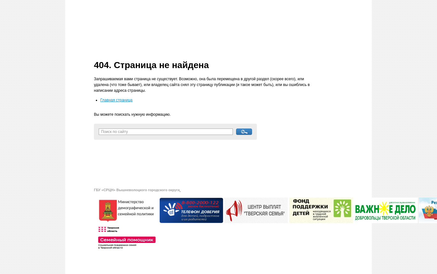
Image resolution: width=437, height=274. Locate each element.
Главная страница (116, 100)
